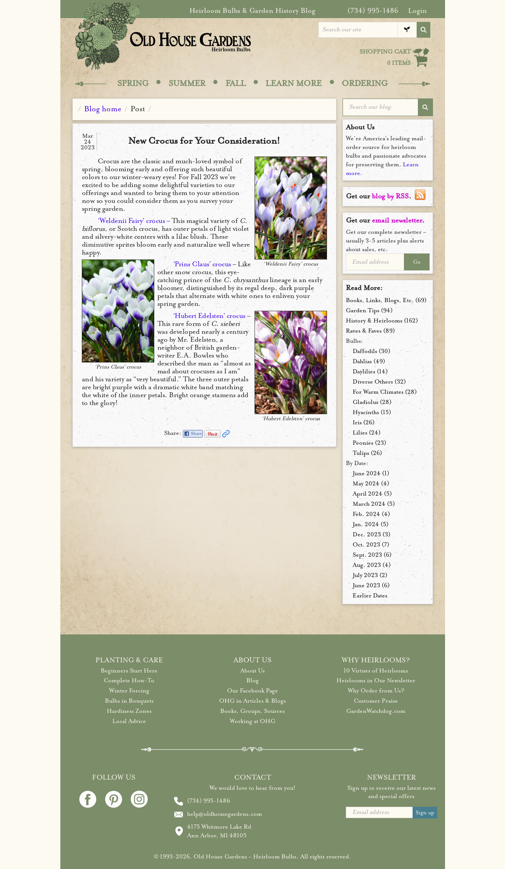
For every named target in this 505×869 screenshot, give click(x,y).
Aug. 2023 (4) (372, 565)
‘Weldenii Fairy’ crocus (131, 220)
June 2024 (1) (371, 473)
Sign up (425, 812)
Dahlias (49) (369, 361)
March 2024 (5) (374, 504)
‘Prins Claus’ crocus (202, 264)
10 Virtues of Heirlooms (376, 670)
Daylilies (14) (370, 371)
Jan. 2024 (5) (370, 524)
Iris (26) (364, 422)
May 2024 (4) (371, 483)
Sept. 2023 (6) (372, 555)
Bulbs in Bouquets (129, 701)
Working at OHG (252, 721)
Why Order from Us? (376, 690)
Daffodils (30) (371, 351)
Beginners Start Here (129, 670)
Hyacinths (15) (372, 412)
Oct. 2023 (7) (371, 544)
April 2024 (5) (372, 493)
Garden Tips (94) (369, 310)
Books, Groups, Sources (252, 711)
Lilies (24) (367, 432)
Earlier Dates (370, 595)
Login (417, 10)
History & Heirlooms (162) (382, 320)
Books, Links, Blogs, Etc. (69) (386, 300)
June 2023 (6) (371, 585)
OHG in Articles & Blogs (252, 701)
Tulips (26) (367, 453)
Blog (252, 680)
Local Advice (129, 721)
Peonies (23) (369, 443)
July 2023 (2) (370, 575)
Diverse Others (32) (379, 381)
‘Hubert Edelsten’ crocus (209, 315)
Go (417, 262)
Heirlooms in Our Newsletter (375, 680)
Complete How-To (129, 680)
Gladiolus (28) (372, 402)
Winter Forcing (129, 690)
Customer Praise (376, 701)
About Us (252, 670)
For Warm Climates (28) (385, 392)
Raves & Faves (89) (370, 331)
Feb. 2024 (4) (371, 514)
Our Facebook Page (252, 690)
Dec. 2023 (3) (371, 534)
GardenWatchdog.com (375, 711)
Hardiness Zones (129, 711)
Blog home (102, 109)
